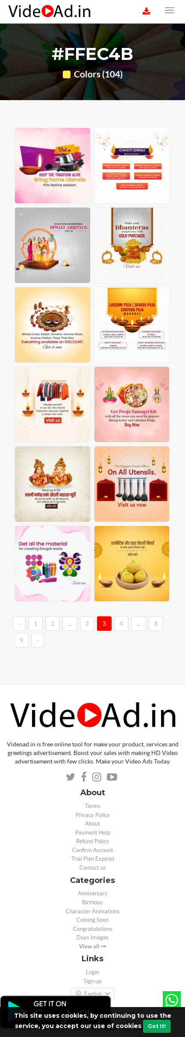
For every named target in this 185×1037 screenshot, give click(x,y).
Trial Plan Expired (92, 859)
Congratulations (92, 929)
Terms (92, 806)
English (93, 994)
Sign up (92, 981)
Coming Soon (92, 920)
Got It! (157, 1026)
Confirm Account (92, 850)
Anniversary (93, 893)
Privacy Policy (93, 815)
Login (92, 972)
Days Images (92, 937)
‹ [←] (19, 623)
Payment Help (92, 832)
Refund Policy (92, 841)
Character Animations (93, 911)
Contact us (92, 868)
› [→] (37, 640)
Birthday (92, 902)
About (92, 823)
